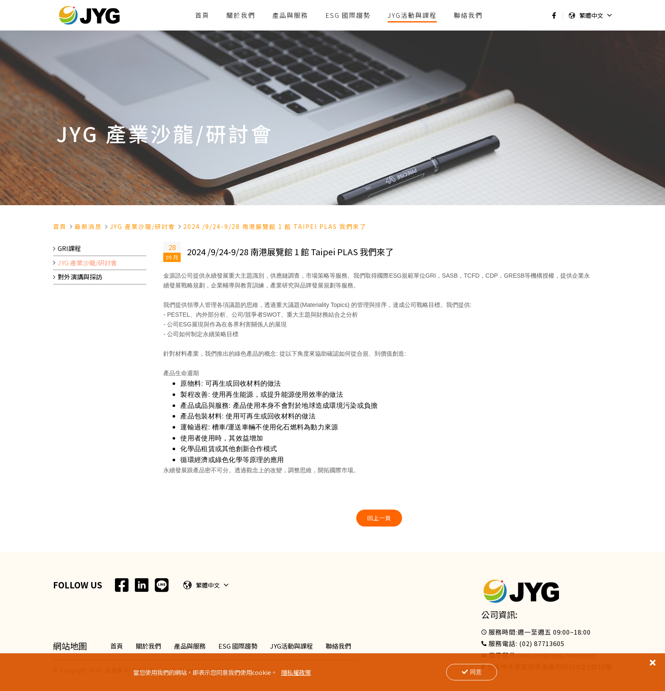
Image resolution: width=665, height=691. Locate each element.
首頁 (60, 226)
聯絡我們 (338, 645)
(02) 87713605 (541, 643)
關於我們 (148, 645)
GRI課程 (69, 248)
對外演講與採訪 (80, 276)
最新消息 (88, 226)
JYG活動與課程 (291, 645)
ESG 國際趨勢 (237, 645)
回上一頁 (379, 518)
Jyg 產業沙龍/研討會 (142, 226)
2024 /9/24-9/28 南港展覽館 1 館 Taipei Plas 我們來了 (274, 226)
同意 (472, 672)
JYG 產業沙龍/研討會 (87, 262)
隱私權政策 (296, 672)
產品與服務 (190, 645)
